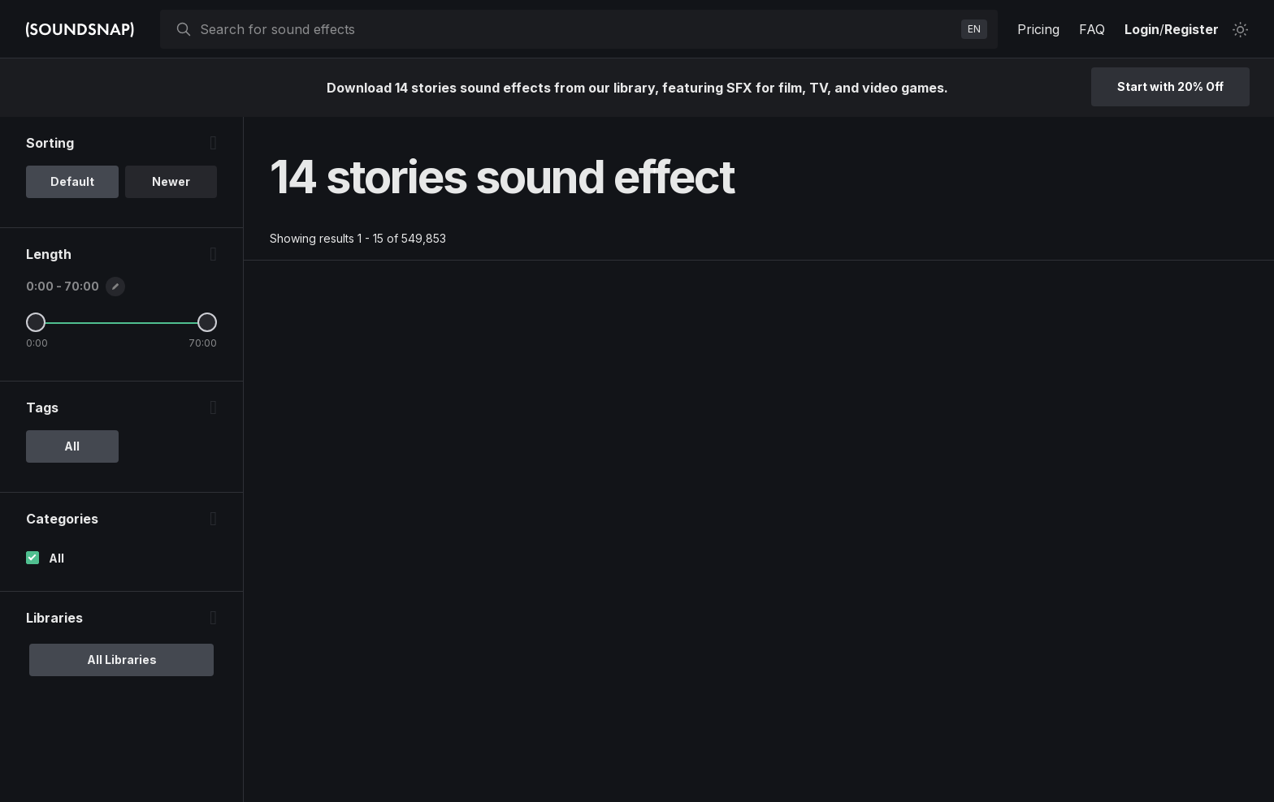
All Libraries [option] (122, 659)
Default (72, 181)
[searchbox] (577, 29)
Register (1191, 29)
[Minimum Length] (36, 322)
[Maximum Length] (207, 322)
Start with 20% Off (1170, 86)
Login (1141, 29)
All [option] (72, 446)
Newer (171, 181)
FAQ (1092, 29)
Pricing (1038, 29)
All (56, 558)
